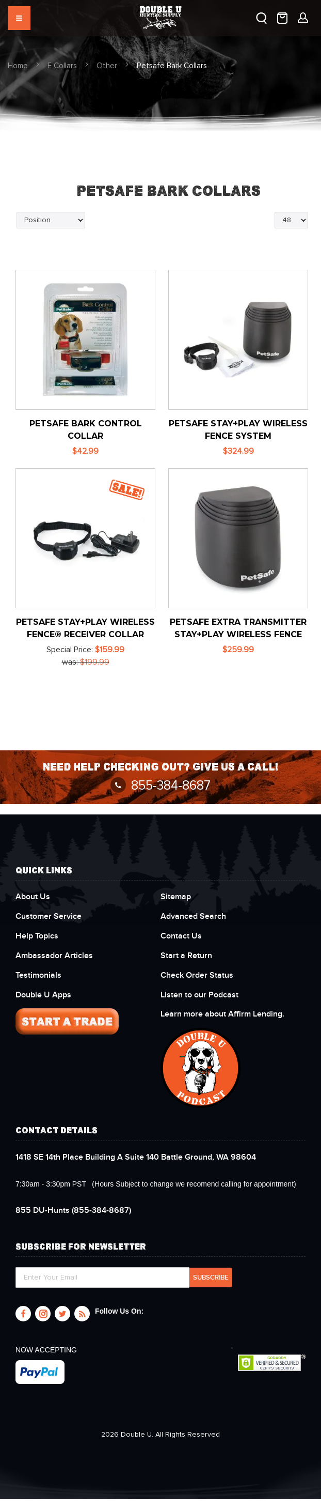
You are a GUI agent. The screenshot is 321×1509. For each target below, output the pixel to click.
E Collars (62, 66)
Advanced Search (193, 916)
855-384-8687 (160, 785)
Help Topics (36, 936)
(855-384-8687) (73, 1210)
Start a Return (186, 955)
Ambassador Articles (54, 955)
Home (18, 66)
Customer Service (48, 916)
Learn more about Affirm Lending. (222, 1014)
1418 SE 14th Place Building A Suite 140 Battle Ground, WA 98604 (135, 1157)
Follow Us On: (119, 1311)
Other (107, 66)
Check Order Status (196, 975)
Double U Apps (43, 995)
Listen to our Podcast (200, 995)
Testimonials (38, 975)
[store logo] (161, 13)
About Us (32, 896)
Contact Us (181, 936)
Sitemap (175, 896)
